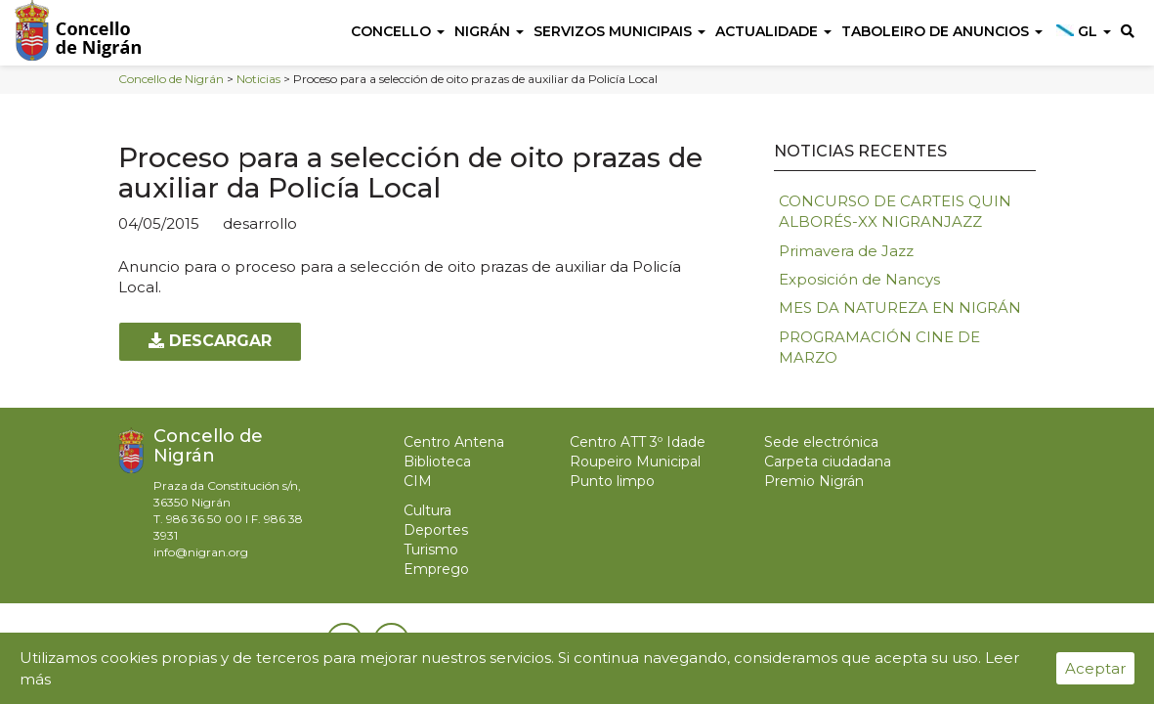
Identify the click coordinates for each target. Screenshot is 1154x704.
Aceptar (1095, 668)
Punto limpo (612, 481)
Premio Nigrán (814, 481)
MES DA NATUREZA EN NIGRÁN (900, 307)
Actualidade (773, 31)
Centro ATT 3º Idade (637, 442)
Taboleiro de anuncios (942, 31)
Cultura (427, 510)
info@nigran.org (200, 552)
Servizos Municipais (619, 31)
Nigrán (489, 31)
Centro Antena (454, 442)
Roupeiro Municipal (635, 461)
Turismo (431, 549)
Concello (398, 31)
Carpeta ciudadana (827, 461)
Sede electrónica (821, 442)
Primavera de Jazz (846, 251)
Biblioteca (437, 461)
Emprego (436, 569)
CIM (418, 481)
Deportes (436, 530)
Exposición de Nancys (859, 279)
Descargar (210, 340)
